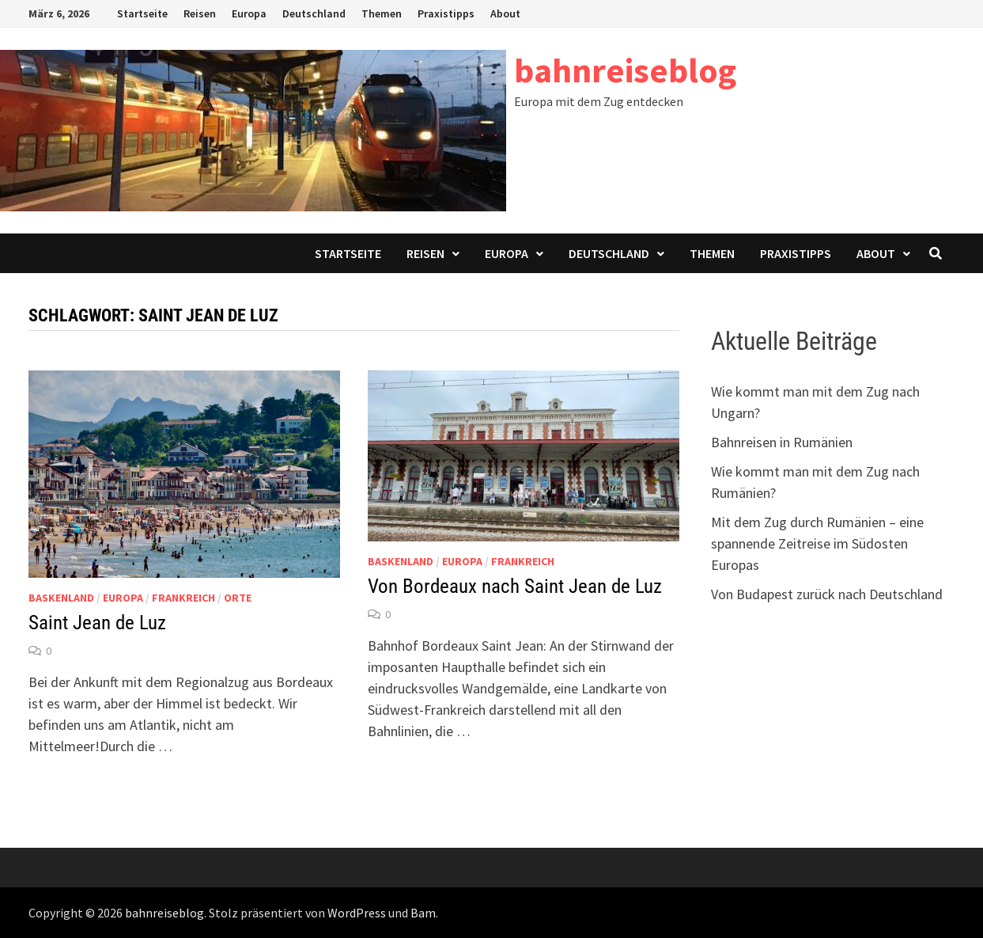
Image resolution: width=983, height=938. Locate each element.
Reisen (199, 13)
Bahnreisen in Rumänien (782, 442)
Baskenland (61, 598)
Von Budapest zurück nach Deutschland (827, 594)
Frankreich (183, 598)
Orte (237, 598)
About (505, 13)
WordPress (356, 913)
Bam (423, 913)
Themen (381, 13)
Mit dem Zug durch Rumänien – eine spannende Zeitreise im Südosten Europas (817, 543)
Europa (249, 13)
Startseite (142, 13)
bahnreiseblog (625, 70)
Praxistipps (446, 13)
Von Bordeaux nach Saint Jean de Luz (515, 586)
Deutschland (314, 13)
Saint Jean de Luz (97, 622)
